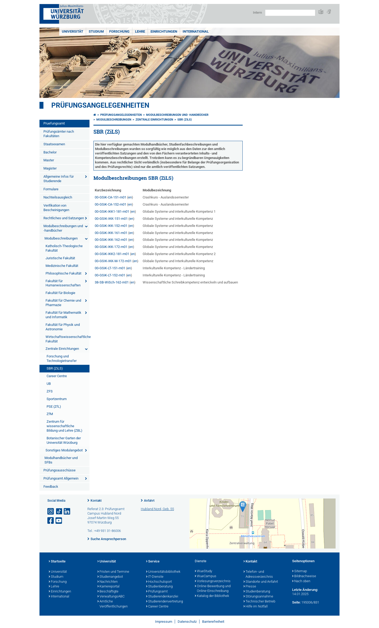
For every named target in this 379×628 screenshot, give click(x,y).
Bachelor (50, 152)
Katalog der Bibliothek (212, 596)
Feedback (50, 487)
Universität (72, 31)
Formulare (50, 189)
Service (152, 561)
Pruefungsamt (54, 123)
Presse (249, 586)
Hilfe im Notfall (255, 606)
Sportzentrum (57, 399)
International (196, 31)
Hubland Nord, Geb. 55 (157, 509)
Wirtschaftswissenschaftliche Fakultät (67, 339)
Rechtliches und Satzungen (63, 218)
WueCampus (205, 576)
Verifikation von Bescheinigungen (56, 207)
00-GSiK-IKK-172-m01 (111, 247)
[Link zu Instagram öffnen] (51, 511)
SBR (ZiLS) (55, 368)
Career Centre (57, 376)
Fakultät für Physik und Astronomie (63, 327)
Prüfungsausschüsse (59, 470)
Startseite (57, 561)
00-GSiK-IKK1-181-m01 (112, 211)
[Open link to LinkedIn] (67, 511)
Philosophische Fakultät (63, 273)
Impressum (163, 622)
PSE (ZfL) (54, 406)
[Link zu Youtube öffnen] (59, 520)
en (130, 197)
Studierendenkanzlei (162, 596)
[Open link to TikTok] (59, 511)
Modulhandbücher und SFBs (61, 460)
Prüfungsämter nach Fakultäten (58, 133)
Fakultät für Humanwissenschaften (63, 283)
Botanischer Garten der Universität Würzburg (64, 440)
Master (48, 160)
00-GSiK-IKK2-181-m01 (112, 254)
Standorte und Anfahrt (260, 582)
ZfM (50, 414)
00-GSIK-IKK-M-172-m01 (113, 261)
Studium (96, 31)
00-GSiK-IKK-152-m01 (111, 226)
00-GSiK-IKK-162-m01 (111, 240)
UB (49, 384)
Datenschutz (187, 622)
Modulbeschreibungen (61, 238)
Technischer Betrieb (259, 601)
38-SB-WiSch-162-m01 (112, 282)
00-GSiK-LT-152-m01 (110, 275)
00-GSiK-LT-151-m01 (110, 268)
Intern (257, 12)
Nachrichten (107, 582)
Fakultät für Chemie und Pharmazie (63, 302)
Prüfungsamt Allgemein (60, 478)
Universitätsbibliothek (163, 572)
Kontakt (96, 500)
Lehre (140, 31)
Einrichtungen (164, 31)
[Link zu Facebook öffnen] (51, 520)
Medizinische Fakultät (62, 266)
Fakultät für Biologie (60, 293)
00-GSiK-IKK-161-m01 (111, 233)
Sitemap (299, 571)
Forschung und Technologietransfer (62, 358)
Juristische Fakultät (60, 258)
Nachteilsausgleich (57, 197)
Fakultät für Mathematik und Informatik (63, 315)
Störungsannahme (258, 596)
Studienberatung (159, 586)
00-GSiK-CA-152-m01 (110, 204)
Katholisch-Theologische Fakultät (64, 248)
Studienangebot (110, 577)
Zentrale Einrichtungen (62, 349)
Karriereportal (108, 586)
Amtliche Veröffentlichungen (112, 604)
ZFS (50, 391)
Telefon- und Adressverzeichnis (258, 574)
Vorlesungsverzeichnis (213, 581)
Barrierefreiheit (213, 622)
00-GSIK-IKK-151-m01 (111, 219)
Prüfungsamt (157, 591)
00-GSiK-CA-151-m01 (110, 197)
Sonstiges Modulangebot (64, 450)
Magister (50, 168)
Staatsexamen (54, 144)
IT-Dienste (154, 577)
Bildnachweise (304, 576)
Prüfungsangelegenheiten (100, 105)
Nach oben (301, 581)
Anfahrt (149, 500)
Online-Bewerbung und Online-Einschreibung (213, 589)
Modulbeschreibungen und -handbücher (63, 228)
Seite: (296, 602)
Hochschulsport (159, 582)
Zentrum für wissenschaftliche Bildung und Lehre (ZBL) (64, 426)
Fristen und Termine (113, 572)
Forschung (119, 31)
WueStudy (203, 571)
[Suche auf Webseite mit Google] (290, 13)
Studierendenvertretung (164, 601)
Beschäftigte (107, 591)
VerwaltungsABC (110, 596)
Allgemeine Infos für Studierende (58, 179)
